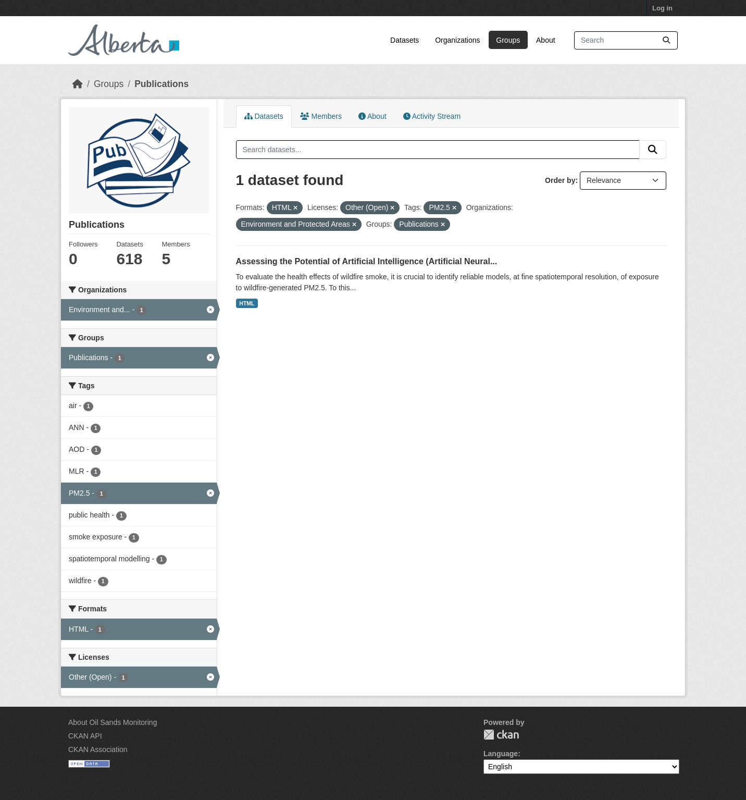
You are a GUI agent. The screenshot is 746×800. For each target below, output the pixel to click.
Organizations (457, 40)
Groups (508, 40)
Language (500, 753)
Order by (560, 180)
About (545, 40)
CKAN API (85, 736)
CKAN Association (98, 749)
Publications (161, 84)
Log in (662, 8)
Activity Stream (432, 116)
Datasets (404, 40)
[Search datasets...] (626, 40)
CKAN (501, 734)
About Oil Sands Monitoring (112, 722)
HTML (246, 303)
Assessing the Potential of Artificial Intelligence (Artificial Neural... (367, 261)
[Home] (77, 84)
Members (321, 116)
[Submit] (666, 40)
